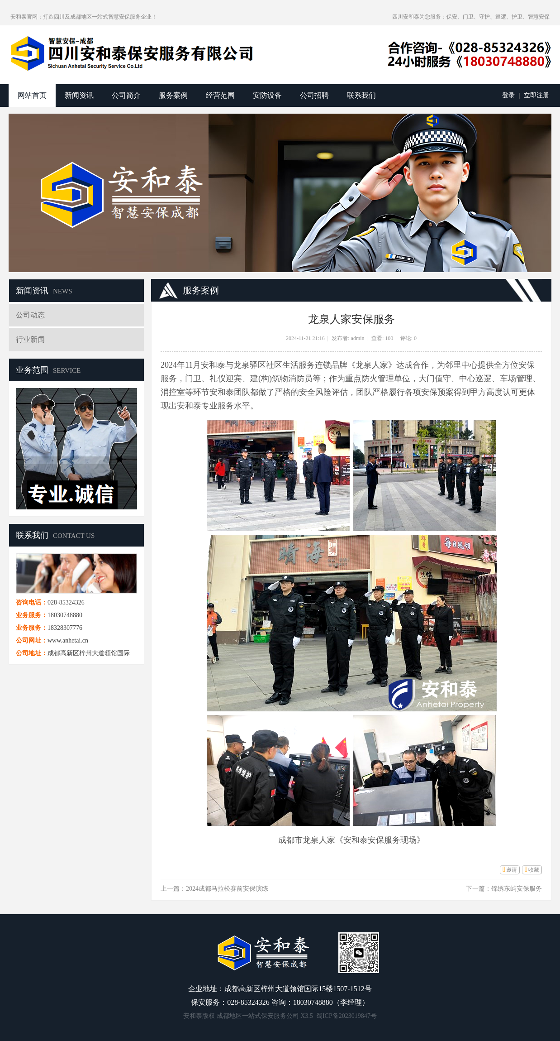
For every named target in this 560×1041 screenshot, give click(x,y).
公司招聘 (314, 95)
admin (358, 338)
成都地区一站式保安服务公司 (258, 1015)
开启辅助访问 (388, 17)
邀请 (511, 870)
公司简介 (126, 95)
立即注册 (536, 95)
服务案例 (173, 95)
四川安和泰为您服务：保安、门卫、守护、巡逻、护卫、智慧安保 (471, 17)
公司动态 (30, 315)
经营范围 (220, 95)
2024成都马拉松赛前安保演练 (227, 888)
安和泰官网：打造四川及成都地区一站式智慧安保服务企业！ (83, 17)
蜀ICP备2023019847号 (346, 1015)
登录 (508, 95)
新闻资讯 (79, 95)
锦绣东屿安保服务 (516, 888)
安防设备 (267, 95)
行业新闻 (30, 339)
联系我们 (361, 95)
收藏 (533, 870)
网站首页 (32, 95)
